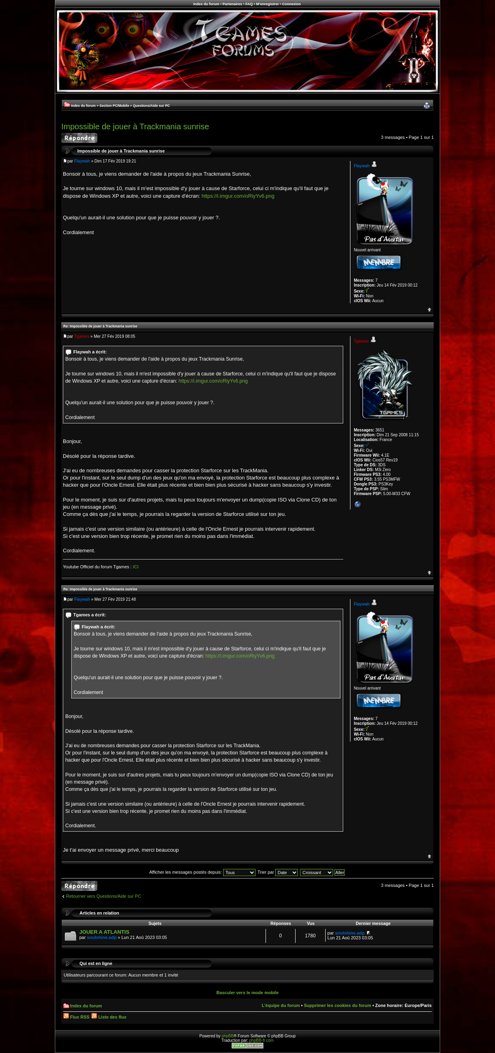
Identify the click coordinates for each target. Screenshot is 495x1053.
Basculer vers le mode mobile (247, 992)
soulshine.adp (102, 937)
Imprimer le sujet (426, 105)
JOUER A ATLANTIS (104, 932)
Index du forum (206, 4)
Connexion (291, 4)
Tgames (81, 336)
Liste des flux (108, 1017)
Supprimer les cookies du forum (337, 1005)
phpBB (227, 1036)
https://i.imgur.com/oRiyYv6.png (237, 196)
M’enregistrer (267, 4)
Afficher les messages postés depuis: (202, 872)
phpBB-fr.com (262, 1040)
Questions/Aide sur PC (151, 106)
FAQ (249, 4)
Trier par (278, 872)
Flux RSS (76, 1017)
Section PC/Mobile (114, 106)
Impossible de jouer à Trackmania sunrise (135, 126)
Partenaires (232, 4)
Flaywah (82, 161)
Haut (429, 309)
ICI (136, 566)
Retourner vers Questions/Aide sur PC (103, 896)
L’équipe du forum (281, 1005)
